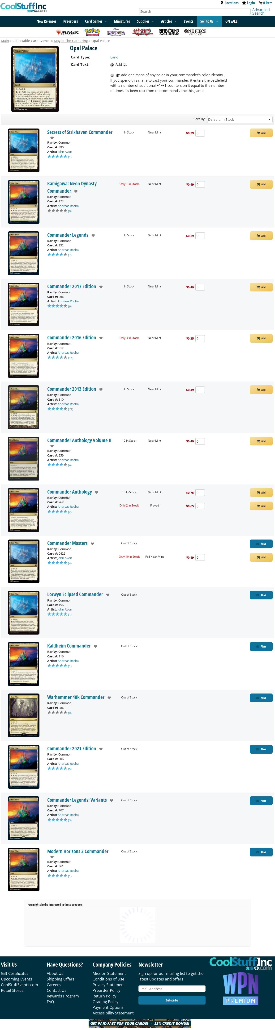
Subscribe (172, 1000)
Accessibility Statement (113, 1013)
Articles (166, 21)
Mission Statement (109, 973)
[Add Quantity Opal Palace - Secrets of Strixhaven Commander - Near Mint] (200, 133)
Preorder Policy (106, 990)
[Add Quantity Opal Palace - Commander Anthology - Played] (200, 506)
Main (5, 40)
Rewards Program (63, 996)
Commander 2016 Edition (71, 337)
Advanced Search (261, 11)
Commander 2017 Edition (71, 286)
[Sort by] (240, 119)
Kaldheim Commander (69, 645)
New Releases (46, 21)
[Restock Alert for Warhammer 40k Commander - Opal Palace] (261, 698)
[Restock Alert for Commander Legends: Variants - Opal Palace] (261, 800)
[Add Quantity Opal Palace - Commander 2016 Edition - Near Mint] (200, 338)
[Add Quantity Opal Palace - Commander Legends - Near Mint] (200, 235)
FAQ (50, 1001)
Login (248, 2)
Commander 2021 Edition (71, 748)
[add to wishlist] (50, 138)
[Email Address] (172, 988)
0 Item (267, 2)
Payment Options (108, 1007)
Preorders (70, 21)
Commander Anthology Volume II (79, 440)
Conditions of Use (108, 979)
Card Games (93, 21)
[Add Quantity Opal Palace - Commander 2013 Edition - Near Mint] (200, 389)
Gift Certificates (14, 973)
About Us (55, 973)
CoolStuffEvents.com (19, 984)
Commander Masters (67, 543)
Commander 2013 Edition (71, 389)
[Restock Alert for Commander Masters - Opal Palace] (261, 544)
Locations (229, 2)
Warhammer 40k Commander (75, 697)
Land (114, 57)
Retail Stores (12, 990)
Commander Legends (67, 235)
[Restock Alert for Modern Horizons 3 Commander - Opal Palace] (261, 852)
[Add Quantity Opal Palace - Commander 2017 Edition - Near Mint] (200, 287)
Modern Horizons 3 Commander (77, 851)
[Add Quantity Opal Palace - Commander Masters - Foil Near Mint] (200, 557)
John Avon (65, 152)
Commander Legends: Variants (77, 800)
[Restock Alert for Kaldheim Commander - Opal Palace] (261, 646)
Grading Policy (105, 1001)
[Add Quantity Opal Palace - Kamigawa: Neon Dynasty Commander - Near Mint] (200, 184)
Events (188, 21)
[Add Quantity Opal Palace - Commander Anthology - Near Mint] (200, 492)
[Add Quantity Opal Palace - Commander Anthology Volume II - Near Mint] (200, 441)
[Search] (195, 11)
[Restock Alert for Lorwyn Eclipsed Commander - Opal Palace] (261, 595)
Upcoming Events (16, 979)
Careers (54, 984)
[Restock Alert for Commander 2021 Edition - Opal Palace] (261, 749)
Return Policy (104, 996)
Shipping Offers (60, 979)
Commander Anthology (69, 491)
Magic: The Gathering (71, 40)
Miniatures (122, 21)
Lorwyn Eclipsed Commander (75, 594)
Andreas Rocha (68, 206)
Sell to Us (207, 21)
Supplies (143, 21)
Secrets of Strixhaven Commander (79, 132)
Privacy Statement (109, 984)
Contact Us (56, 990)
